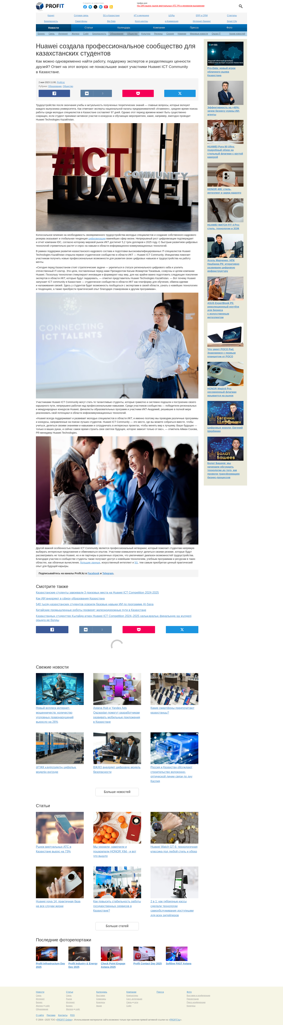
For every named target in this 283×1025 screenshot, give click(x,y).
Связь (52, 33)
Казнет (51, 15)
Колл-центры (141, 21)
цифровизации (97, 238)
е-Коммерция (171, 21)
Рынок (69, 999)
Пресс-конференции (196, 1002)
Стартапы (232, 15)
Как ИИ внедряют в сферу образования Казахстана (70, 598)
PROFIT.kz (175, 1020)
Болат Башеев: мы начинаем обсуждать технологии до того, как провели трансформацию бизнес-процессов (223, 470)
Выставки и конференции (198, 995)
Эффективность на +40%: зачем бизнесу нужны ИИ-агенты (223, 111)
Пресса (194, 27)
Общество (132, 33)
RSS (72, 1015)
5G (136, 562)
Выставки (100, 995)
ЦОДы (172, 15)
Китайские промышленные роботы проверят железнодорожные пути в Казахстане (91, 610)
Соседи (170, 33)
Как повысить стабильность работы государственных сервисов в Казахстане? (117, 906)
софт (47, 1006)
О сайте (40, 1015)
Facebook (93, 573)
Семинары (101, 999)
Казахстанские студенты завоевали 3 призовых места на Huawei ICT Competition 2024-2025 (97, 592)
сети (136, 1002)
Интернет (63, 33)
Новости (53, 27)
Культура (145, 33)
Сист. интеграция (134, 999)
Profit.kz (61, 82)
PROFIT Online (64, 1020)
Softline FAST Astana (178, 963)
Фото (229, 27)
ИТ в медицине (141, 15)
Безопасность (51, 21)
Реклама (51, 1015)
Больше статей (117, 926)
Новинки (182, 33)
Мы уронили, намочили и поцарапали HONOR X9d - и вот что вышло (114, 851)
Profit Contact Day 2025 (147, 963)
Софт (86, 33)
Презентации (193, 999)
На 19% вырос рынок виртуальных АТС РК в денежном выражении (170, 6)
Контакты (63, 1015)
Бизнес (41, 33)
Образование (116, 33)
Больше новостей (117, 792)
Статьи (89, 27)
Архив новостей (237, 33)
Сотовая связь (81, 15)
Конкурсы (100, 1002)
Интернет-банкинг (202, 21)
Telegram (107, 573)
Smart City (232, 21)
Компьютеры (132, 995)
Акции (99, 1006)
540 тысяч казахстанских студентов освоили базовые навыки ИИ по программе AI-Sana (94, 604)
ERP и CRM (202, 15)
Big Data (111, 21)
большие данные (90, 562)
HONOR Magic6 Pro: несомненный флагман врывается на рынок (221, 392)
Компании (159, 27)
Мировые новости (199, 33)
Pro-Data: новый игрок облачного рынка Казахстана (221, 72)
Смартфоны (81, 21)
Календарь (123, 27)
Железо (75, 33)
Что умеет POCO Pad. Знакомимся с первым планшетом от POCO (221, 353)
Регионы (158, 33)
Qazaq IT (216, 33)
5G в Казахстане (111, 15)
